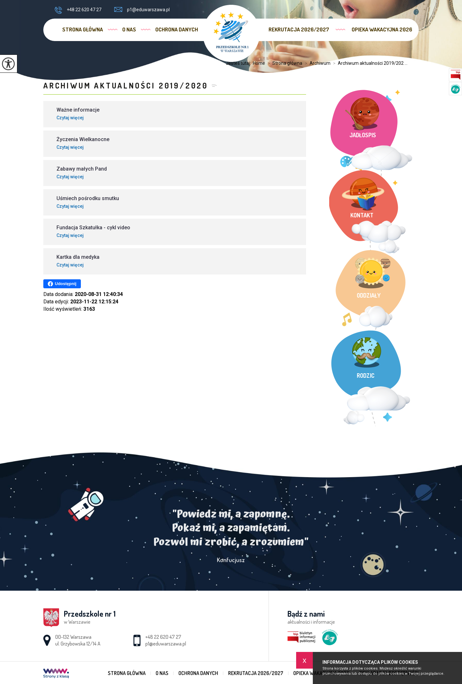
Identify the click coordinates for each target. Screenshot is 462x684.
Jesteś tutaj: (239, 63)
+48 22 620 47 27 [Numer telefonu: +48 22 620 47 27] (163, 637)
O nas (129, 29)
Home (259, 63)
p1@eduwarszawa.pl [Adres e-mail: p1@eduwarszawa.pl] (165, 643)
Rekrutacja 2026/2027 (299, 29)
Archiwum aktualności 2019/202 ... (368, 63)
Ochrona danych (176, 29)
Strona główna (82, 29)
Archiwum (316, 63)
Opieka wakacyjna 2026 (382, 29)
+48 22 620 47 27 (78, 10)
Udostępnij (62, 283)
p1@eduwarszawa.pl (142, 9)
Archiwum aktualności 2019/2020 (125, 85)
